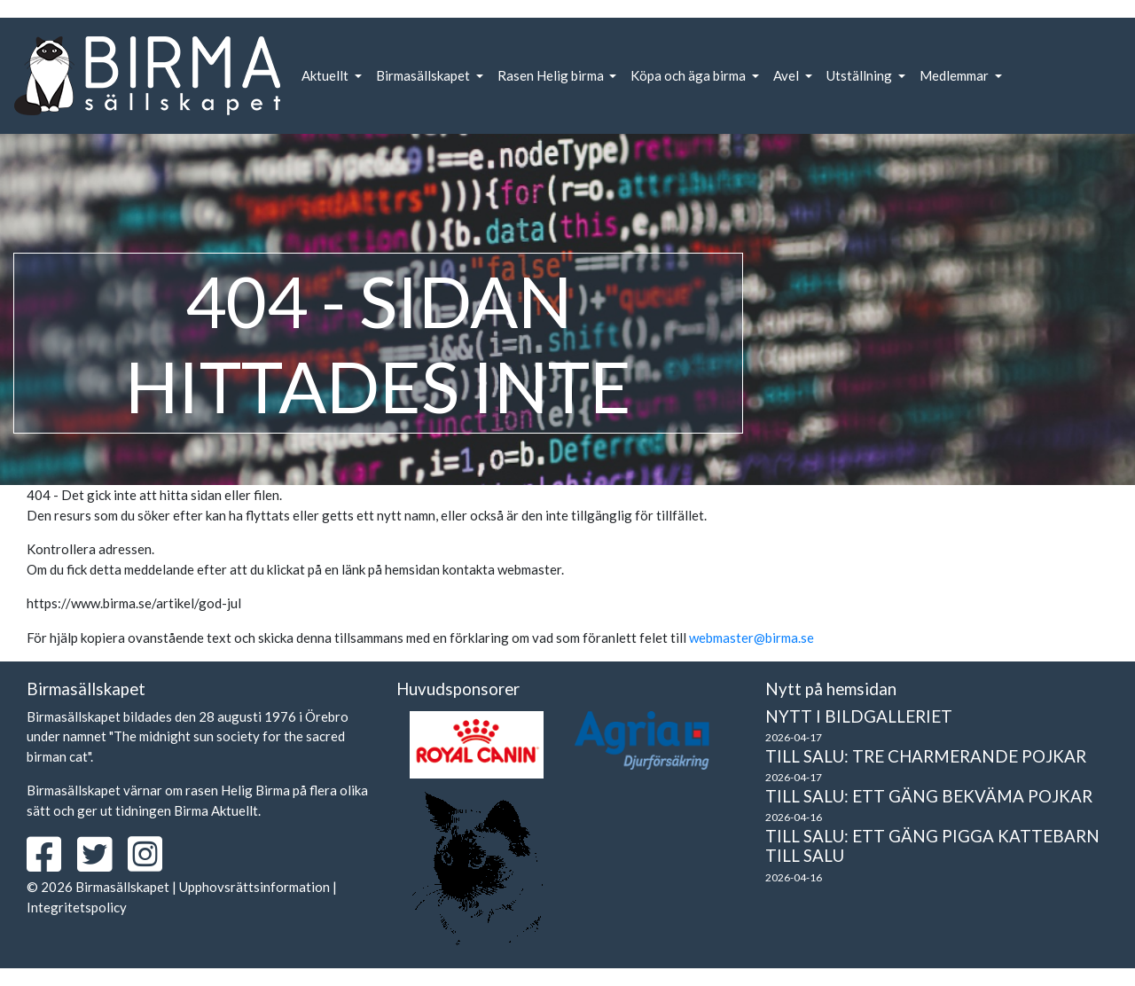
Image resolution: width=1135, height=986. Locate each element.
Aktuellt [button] (326, 75)
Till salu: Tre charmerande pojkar (925, 756)
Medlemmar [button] (955, 75)
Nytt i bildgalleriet (858, 716)
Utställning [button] (860, 75)
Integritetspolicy (77, 907)
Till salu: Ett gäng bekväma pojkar (928, 796)
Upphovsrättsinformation (254, 887)
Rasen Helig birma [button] (552, 75)
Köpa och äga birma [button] (689, 75)
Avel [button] (787, 75)
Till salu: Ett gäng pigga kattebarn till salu (932, 846)
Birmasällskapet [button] (424, 75)
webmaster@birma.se (751, 638)
